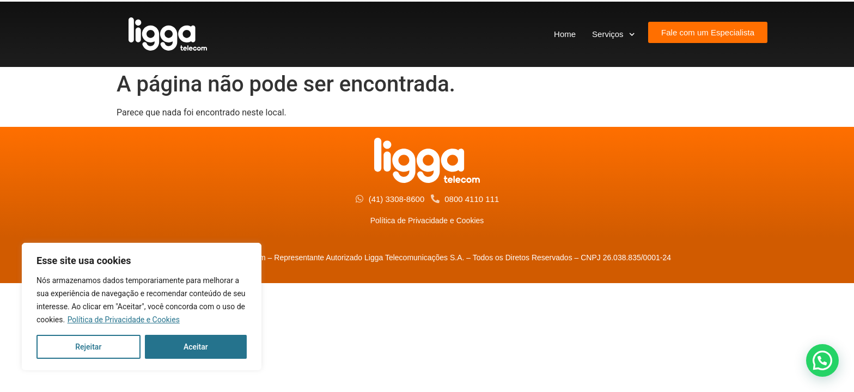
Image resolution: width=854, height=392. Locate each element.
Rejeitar (88, 346)
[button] (822, 360)
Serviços (613, 34)
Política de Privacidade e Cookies (124, 319)
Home (565, 34)
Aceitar (196, 346)
